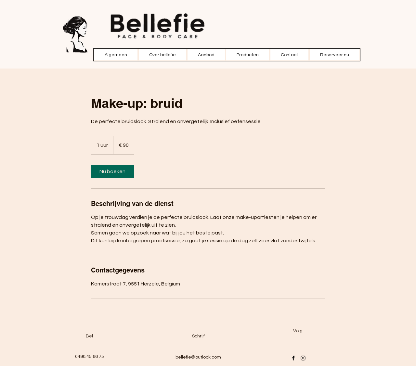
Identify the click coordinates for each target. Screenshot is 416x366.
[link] (112, 171)
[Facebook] (293, 358)
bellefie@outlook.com (198, 357)
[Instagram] (303, 358)
